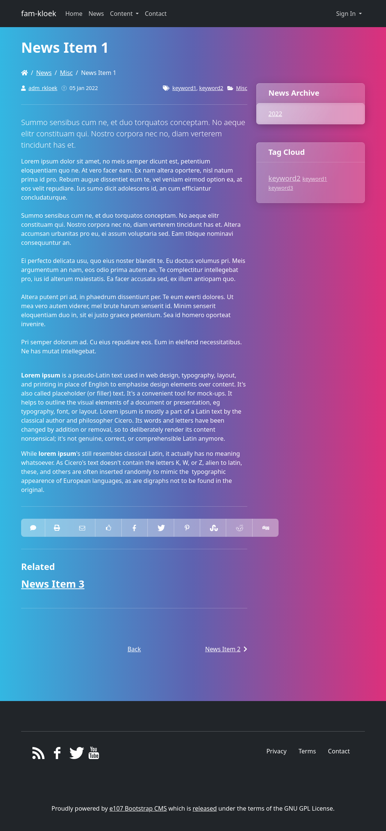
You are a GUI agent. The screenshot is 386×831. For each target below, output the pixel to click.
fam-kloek (38, 13)
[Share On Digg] (265, 528)
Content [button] (122, 13)
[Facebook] (57, 755)
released (205, 808)
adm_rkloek (43, 88)
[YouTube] (94, 755)
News (44, 73)
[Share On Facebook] (134, 528)
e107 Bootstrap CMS (138, 808)
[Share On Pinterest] (187, 528)
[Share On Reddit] (239, 528)
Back (134, 649)
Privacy (276, 751)
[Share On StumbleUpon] (213, 528)
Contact (339, 751)
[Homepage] (24, 73)
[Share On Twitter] (160, 528)
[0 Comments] (33, 528)
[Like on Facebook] (108, 528)
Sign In (346, 13)
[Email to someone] (82, 528)
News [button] (96, 13)
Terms (307, 751)
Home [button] (74, 13)
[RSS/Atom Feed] (38, 755)
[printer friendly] (57, 528)
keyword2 (211, 88)
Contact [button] (156, 13)
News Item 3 (52, 584)
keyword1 (184, 88)
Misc (66, 73)
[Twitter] (75, 755)
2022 (275, 114)
